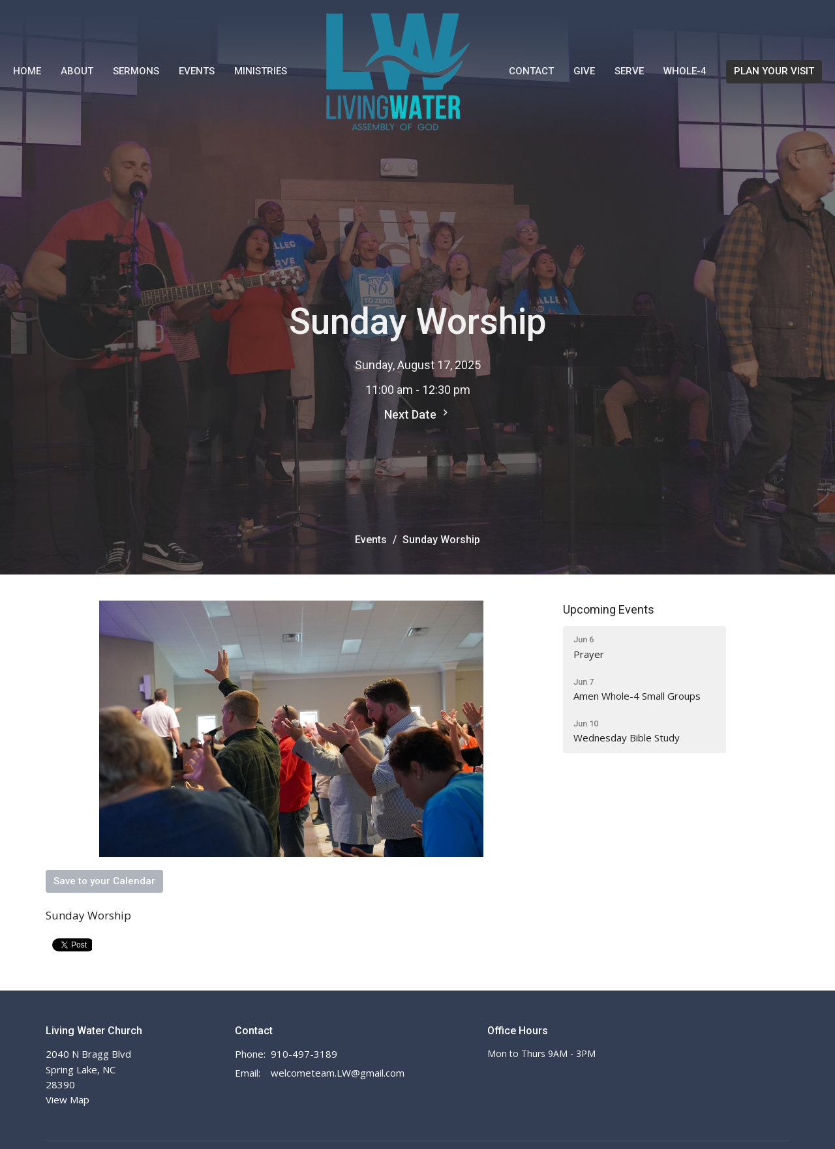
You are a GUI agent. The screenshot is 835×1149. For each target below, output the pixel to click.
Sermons (136, 71)
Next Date (417, 413)
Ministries (260, 71)
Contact (531, 71)
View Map (67, 1099)
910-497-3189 (304, 1053)
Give (584, 71)
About (77, 71)
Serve (629, 71)
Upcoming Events (608, 609)
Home (27, 71)
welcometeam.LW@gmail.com (337, 1072)
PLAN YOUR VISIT (774, 71)
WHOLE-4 (684, 71)
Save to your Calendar (104, 881)
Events (197, 71)
